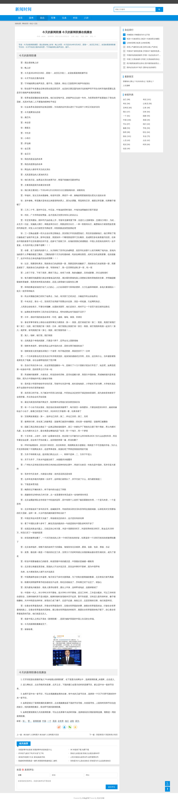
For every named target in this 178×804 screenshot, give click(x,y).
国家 (146, 116)
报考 (126, 132)
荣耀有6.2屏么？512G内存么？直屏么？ (138, 81)
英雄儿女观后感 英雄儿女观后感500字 (85, 753)
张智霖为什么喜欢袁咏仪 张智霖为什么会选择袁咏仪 (90, 761)
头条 (64, 18)
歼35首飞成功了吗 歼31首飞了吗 (31, 753)
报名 (127, 136)
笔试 (126, 144)
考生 (126, 104)
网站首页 (25, 23)
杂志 (42, 18)
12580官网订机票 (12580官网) (138, 43)
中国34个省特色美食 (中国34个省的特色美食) (144, 51)
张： (25, 721)
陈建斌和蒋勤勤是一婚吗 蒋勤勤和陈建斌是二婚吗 (37, 761)
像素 (126, 128)
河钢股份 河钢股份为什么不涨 (138, 35)
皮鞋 (72, 721)
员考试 (127, 108)
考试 (147, 99)
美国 (54, 721)
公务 (146, 108)
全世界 (61, 721)
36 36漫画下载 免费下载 (79, 750)
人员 (126, 140)
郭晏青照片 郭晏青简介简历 (107, 735)
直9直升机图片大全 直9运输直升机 (31, 757)
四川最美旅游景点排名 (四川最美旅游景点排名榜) (146, 63)
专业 (146, 136)
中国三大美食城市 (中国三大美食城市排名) (143, 59)
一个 (49, 721)
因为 (77, 721)
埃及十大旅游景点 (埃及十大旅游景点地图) (143, 39)
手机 (146, 128)
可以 (126, 124)
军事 (53, 18)
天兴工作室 (100, 798)
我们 (126, 112)
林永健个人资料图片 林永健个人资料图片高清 (41, 735)
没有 (146, 112)
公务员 (147, 104)
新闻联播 (37, 721)
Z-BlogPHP (85, 798)
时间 (146, 144)
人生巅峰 (126, 85)
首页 (20, 18)
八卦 (86, 18)
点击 (146, 140)
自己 (126, 99)
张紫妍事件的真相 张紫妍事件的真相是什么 (35, 750)
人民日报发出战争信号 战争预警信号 (84, 757)
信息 (126, 149)
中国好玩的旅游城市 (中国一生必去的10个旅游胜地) (147, 55)
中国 (44, 721)
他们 (67, 721)
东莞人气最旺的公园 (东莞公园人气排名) (142, 47)
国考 (31, 18)
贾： (30, 721)
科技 (75, 18)
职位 (146, 132)
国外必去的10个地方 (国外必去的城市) (141, 67)
